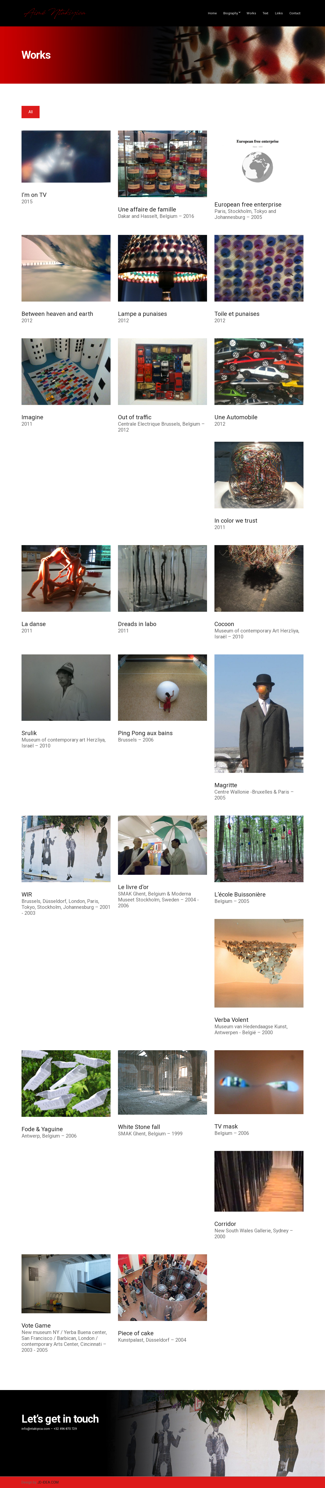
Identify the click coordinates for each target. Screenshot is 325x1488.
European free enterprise (247, 204)
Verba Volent (231, 1019)
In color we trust (235, 520)
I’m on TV (34, 194)
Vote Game (36, 1325)
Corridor (225, 1224)
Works (251, 13)
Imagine (32, 417)
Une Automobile (235, 417)
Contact (295, 13)
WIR (27, 894)
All (30, 112)
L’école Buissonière (240, 894)
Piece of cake (136, 1333)
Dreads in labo (137, 624)
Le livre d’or (133, 887)
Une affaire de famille (147, 209)
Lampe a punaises (142, 313)
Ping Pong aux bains (145, 733)
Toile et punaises (236, 313)
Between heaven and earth (57, 313)
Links (279, 13)
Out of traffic (134, 417)
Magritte (225, 785)
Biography (230, 13)
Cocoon (224, 624)
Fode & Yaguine (42, 1129)
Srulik (29, 733)
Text (265, 13)
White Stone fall (139, 1127)
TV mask (226, 1126)
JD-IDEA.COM (48, 1482)
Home (212, 13)
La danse (34, 624)
